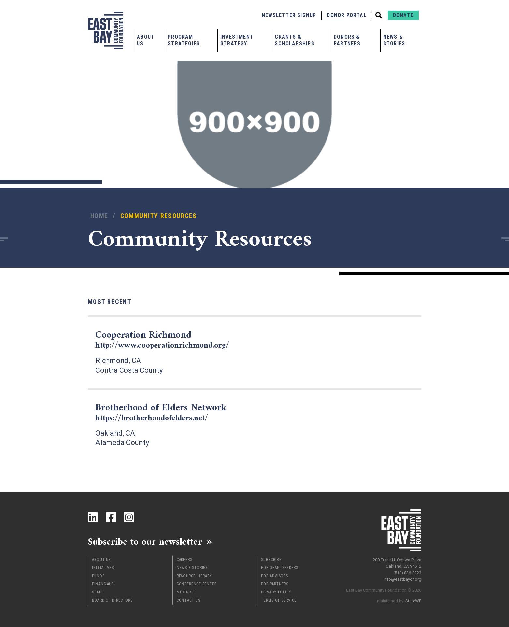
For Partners (274, 583)
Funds (98, 575)
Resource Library (194, 575)
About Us (145, 40)
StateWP (413, 599)
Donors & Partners (347, 40)
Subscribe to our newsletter (146, 540)
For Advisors (274, 575)
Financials (103, 583)
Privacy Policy (276, 591)
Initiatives (103, 566)
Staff (98, 591)
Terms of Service (278, 599)
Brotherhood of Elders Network (163, 411)
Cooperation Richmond (162, 339)
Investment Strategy (237, 40)
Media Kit (186, 591)
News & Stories (394, 40)
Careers (184, 558)
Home (99, 216)
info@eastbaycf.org (402, 577)
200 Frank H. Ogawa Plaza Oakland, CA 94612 (397, 561)
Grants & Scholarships (294, 40)
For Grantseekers (279, 566)
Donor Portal (346, 15)
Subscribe (271, 558)
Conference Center (197, 583)
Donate (403, 15)
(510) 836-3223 (407, 571)
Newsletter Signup (289, 15)
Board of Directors (112, 599)
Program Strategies (184, 40)
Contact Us (188, 599)
